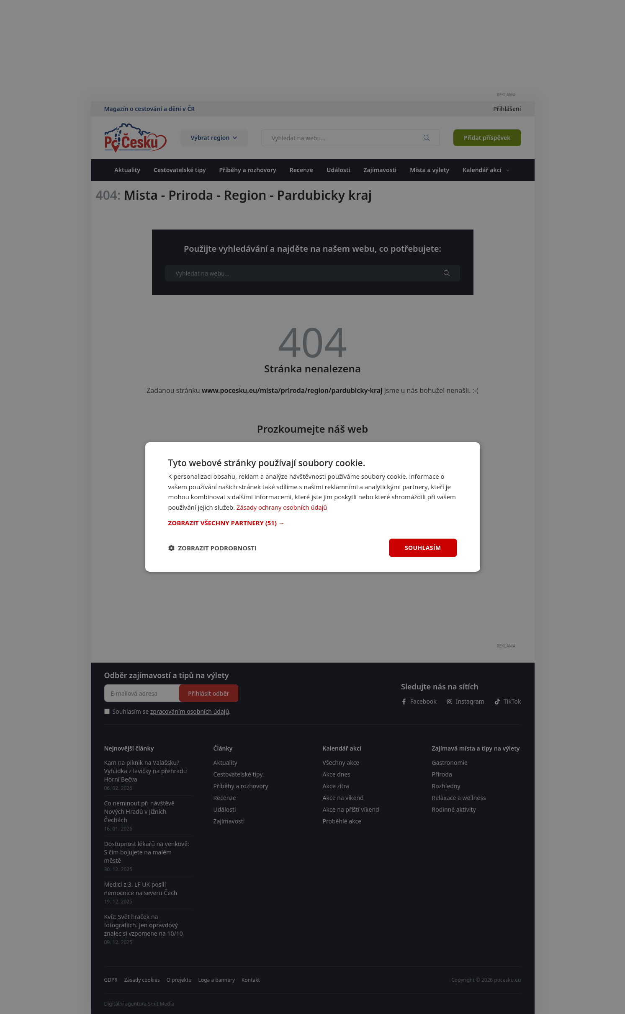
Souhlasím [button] (423, 548)
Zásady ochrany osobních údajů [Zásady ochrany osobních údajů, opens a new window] (283, 507)
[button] (312, 522)
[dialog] (312, 507)
